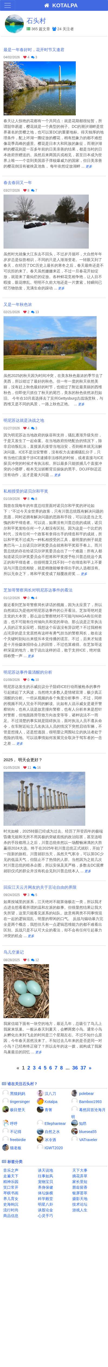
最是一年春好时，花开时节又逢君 (34, 49)
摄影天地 (79, 1198)
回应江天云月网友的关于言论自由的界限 (40, 887)
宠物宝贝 (45, 1181)
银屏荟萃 (79, 1193)
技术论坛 (79, 1204)
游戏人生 (79, 1210)
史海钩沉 (10, 1204)
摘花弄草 (79, 1176)
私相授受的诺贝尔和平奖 (26, 491)
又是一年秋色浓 (18, 304)
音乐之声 (10, 1170)
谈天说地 (45, 1170)
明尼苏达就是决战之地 (24, 420)
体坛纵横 (45, 1193)
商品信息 (10, 1216)
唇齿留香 (79, 1187)
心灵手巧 (45, 1216)
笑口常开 (10, 1187)
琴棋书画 (10, 1193)
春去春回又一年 (18, 182)
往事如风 (45, 1176)
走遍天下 (10, 1176)
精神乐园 (10, 1181)
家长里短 (79, 1181)
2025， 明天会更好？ (23, 759)
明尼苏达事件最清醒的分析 (28, 672)
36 (75, 1068)
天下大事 (79, 1170)
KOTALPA (59, 5)
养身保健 (45, 1187)
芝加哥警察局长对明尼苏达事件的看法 (38, 590)
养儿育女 (10, 1198)
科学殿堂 (45, 1198)
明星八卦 (45, 1204)
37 (83, 1068)
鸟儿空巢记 (14, 952)
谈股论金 (45, 1210)
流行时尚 (10, 1210)
